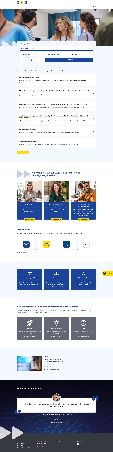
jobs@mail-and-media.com (52, 369)
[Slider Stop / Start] (56, 420)
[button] (51, 422)
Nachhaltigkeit (42, 7)
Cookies (21, 442)
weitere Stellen (23, 152)
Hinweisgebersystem (25, 447)
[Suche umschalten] (93, 7)
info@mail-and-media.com (63, 441)
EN (95, 6)
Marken (34, 7)
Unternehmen (21, 7)
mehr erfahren (23, 252)
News (50, 7)
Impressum (22, 443)
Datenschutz (22, 445)
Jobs (28, 7)
